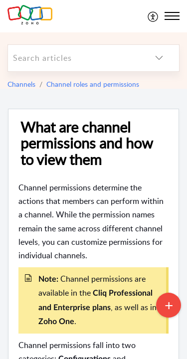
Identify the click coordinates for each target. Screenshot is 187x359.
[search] (73, 58)
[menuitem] (153, 15)
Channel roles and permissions (92, 84)
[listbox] (159, 58)
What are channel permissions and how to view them (86, 143)
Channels (21, 84)
